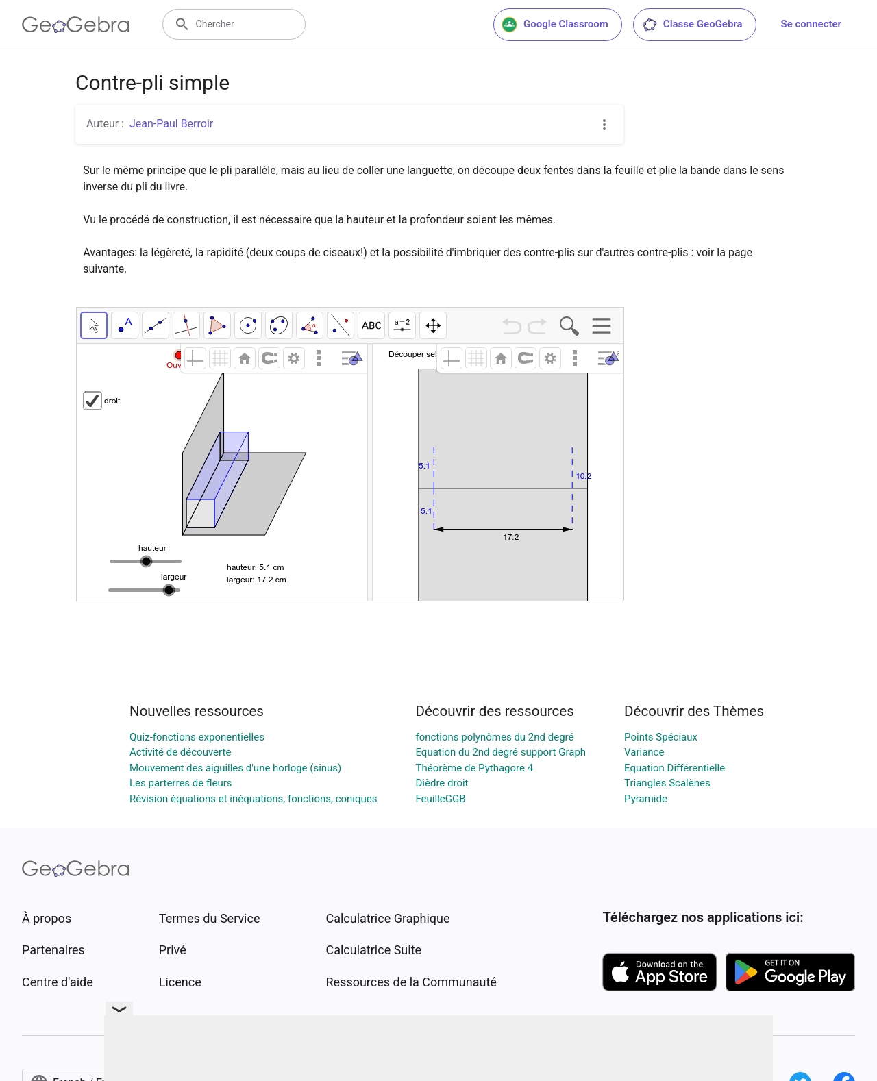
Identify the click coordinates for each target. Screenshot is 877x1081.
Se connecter (811, 24)
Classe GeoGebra (692, 24)
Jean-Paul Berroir (171, 123)
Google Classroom (555, 24)
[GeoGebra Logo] (75, 24)
